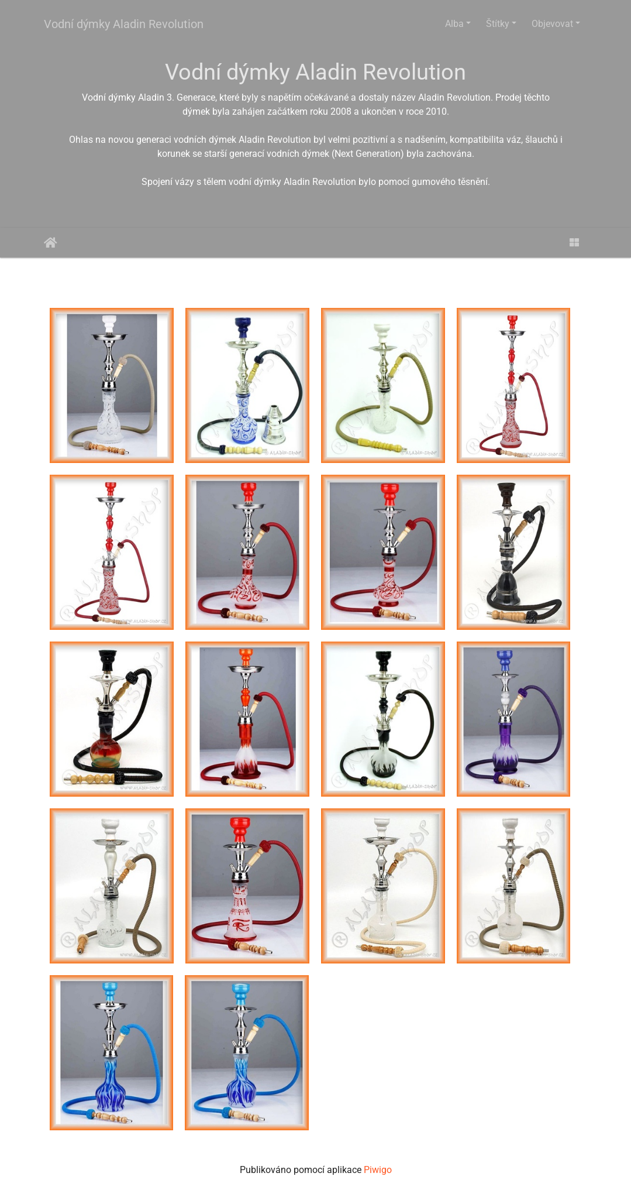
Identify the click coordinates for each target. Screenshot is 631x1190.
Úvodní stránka (50, 243)
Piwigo (378, 1169)
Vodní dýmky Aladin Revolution (124, 24)
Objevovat (552, 23)
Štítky (497, 23)
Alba (454, 23)
